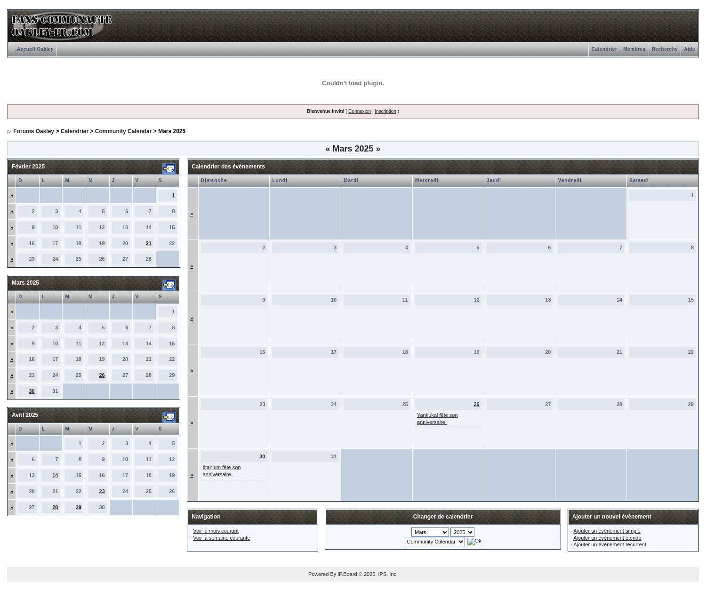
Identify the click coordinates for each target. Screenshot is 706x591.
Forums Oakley (33, 131)
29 (78, 507)
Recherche (665, 49)
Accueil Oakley (35, 49)
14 (55, 475)
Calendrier (604, 49)
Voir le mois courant (216, 531)
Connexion (359, 111)
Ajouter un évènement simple (606, 531)
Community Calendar (123, 131)
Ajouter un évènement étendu (607, 538)
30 (32, 391)
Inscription (385, 111)
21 (149, 243)
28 (55, 507)
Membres (634, 49)
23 (101, 491)
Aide (689, 49)
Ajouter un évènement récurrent (609, 544)
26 (101, 375)
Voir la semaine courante (221, 538)
